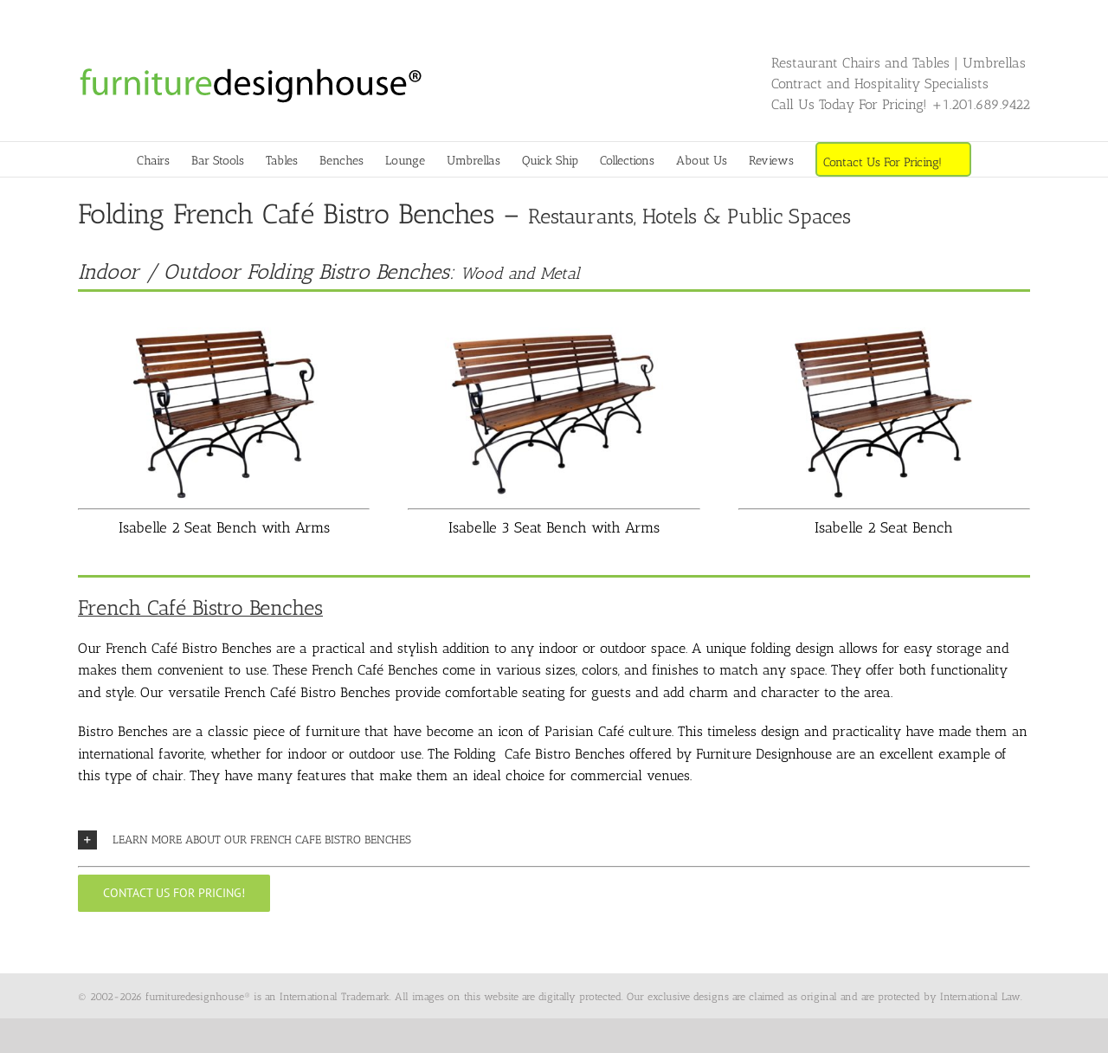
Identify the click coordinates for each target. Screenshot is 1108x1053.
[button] (554, 840)
